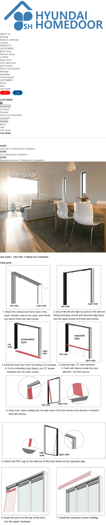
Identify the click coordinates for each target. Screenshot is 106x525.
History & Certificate (9, 39)
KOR (5, 92)
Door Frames (6, 65)
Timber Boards (7, 77)
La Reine (4, 56)
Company (4, 109)
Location (4, 42)
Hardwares (5, 74)
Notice (3, 82)
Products (4, 112)
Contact (4, 121)
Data (2, 85)
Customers (5, 106)
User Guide (5, 88)
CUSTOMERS (6, 80)
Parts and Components (11, 115)
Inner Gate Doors (8, 62)
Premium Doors (7, 54)
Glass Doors (6, 59)
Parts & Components (10, 68)
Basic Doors (6, 51)
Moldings (4, 71)
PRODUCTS (5, 45)
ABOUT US (5, 33)
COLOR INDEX (7, 48)
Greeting (4, 36)
